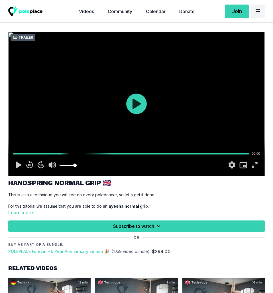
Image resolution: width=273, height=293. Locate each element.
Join (237, 11)
